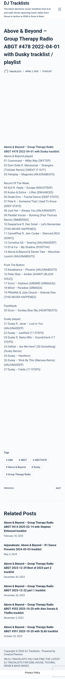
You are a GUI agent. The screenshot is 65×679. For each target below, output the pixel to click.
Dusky (36, 467)
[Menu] (59, 9)
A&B (9, 460)
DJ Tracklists (16, 3)
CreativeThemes (13, 654)
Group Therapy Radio (18, 474)
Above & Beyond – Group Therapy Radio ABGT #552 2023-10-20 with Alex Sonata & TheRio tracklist (31, 609)
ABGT (23, 460)
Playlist (47, 71)
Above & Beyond (16, 467)
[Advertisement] (32, 408)
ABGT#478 (40, 460)
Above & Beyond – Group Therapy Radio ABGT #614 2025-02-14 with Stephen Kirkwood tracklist (29, 527)
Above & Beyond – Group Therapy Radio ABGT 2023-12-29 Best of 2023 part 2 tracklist (29, 568)
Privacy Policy (32, 672)
